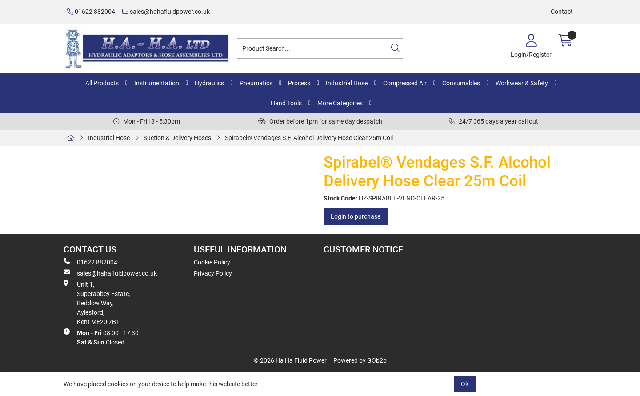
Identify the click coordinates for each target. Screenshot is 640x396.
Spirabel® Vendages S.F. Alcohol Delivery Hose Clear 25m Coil (309, 137)
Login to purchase (355, 216)
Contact (562, 11)
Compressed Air (405, 83)
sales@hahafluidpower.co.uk (166, 11)
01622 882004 (91, 11)
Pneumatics (256, 83)
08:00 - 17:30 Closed (101, 337)
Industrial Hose (347, 83)
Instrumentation (156, 83)
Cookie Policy (212, 262)
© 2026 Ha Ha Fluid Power (290, 360)
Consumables (461, 83)
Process (299, 83)
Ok (464, 384)
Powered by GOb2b (360, 360)
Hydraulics (209, 83)
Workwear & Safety (522, 83)
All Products (102, 83)
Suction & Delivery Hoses (177, 137)
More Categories (340, 103)
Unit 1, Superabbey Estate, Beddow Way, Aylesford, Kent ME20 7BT (97, 302)
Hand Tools (286, 103)
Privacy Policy (213, 273)
